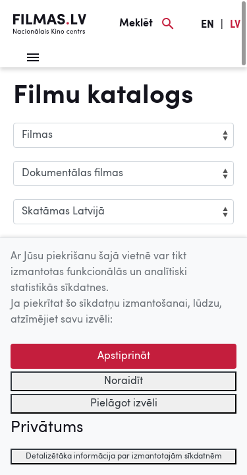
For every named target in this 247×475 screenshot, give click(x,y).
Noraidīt (123, 381)
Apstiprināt (123, 356)
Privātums (47, 428)
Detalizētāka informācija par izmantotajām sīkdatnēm (124, 456)
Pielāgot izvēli (123, 403)
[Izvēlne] (32, 57)
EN (207, 25)
